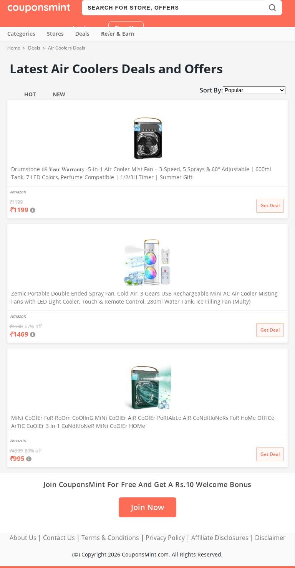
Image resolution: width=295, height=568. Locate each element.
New (59, 94)
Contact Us (59, 537)
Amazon (18, 192)
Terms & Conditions (110, 537)
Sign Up (126, 28)
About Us (23, 537)
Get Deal (270, 205)
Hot (30, 94)
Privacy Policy (165, 537)
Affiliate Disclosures (220, 537)
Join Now (147, 507)
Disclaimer (270, 537)
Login (81, 28)
